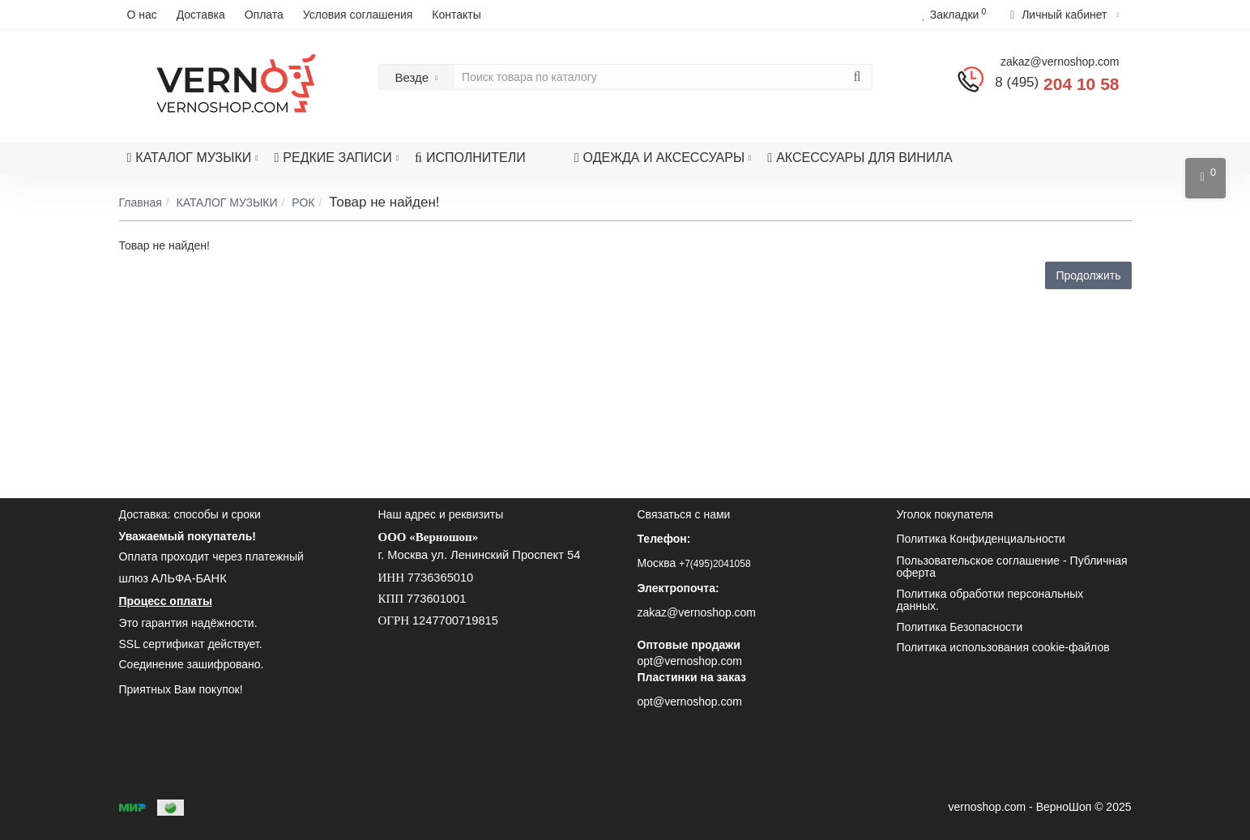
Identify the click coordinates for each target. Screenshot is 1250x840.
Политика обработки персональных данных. (990, 599)
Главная (140, 202)
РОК (303, 202)
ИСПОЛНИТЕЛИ (470, 157)
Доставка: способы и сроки (190, 514)
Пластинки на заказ (692, 677)
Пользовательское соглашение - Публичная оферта (1012, 566)
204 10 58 (1057, 84)
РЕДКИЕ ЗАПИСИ (337, 153)
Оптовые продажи (689, 644)
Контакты (456, 14)
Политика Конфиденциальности (981, 538)
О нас (142, 14)
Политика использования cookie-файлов (1003, 647)
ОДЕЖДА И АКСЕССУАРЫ (663, 153)
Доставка (201, 14)
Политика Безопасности (960, 626)
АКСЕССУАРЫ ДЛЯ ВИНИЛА (859, 157)
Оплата (264, 14)
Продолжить (1088, 275)
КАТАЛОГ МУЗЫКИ (192, 153)
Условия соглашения (358, 14)
